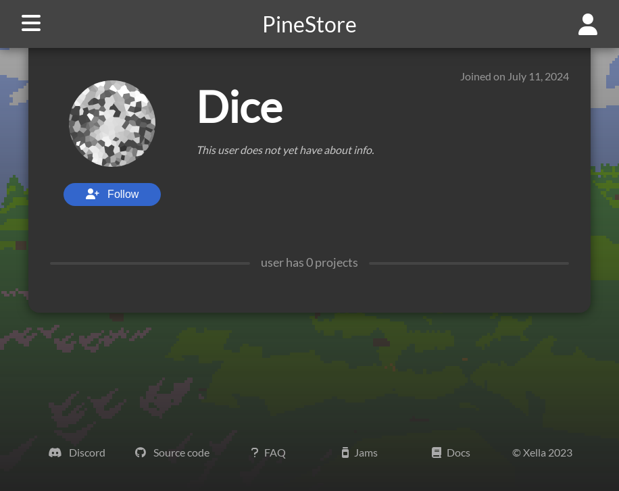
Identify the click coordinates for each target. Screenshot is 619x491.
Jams (360, 452)
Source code (172, 452)
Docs (451, 452)
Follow (112, 194)
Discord (76, 452)
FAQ (268, 452)
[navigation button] (25, 24)
